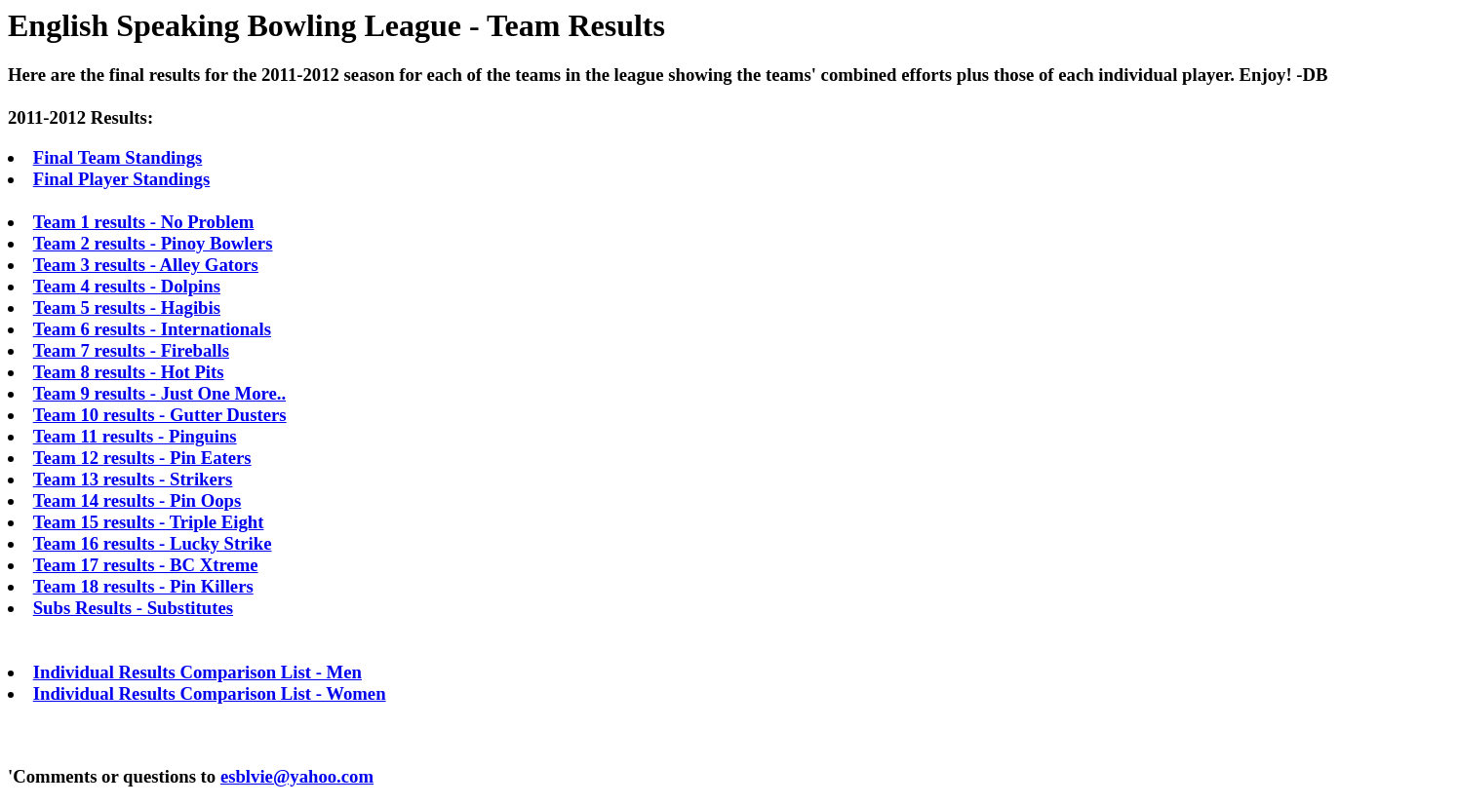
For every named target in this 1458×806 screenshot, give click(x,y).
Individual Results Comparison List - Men (197, 672)
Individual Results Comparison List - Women (209, 693)
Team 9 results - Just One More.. (159, 393)
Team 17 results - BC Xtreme (145, 565)
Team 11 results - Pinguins (135, 436)
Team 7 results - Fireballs (131, 350)
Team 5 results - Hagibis (126, 307)
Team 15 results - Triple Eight (148, 522)
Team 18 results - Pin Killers (143, 586)
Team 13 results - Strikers (133, 479)
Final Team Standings (118, 157)
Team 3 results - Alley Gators (145, 264)
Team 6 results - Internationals (152, 329)
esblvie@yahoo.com (297, 776)
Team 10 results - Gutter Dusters (160, 414)
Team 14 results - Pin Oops (137, 500)
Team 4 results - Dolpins (126, 286)
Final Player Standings (122, 179)
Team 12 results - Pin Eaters (142, 457)
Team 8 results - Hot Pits (128, 372)
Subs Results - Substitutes (133, 607)
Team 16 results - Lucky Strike (152, 543)
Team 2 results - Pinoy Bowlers (153, 243)
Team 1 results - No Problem (144, 221)
